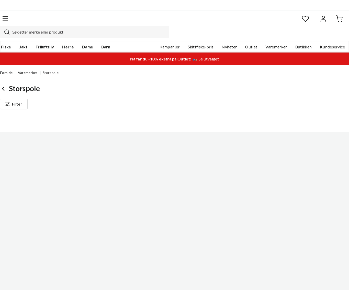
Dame (86, 36)
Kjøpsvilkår (320, 279)
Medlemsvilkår (158, 215)
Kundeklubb (156, 207)
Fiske (5, 36)
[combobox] (168, 22)
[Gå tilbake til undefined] (4, 78)
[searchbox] (173, 21)
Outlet (251, 36)
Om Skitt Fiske (158, 150)
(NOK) (11, 279)
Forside (6, 63)
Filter (13, 95)
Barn (104, 36)
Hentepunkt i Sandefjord (22, 166)
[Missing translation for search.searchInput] (89, 22)
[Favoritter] (299, 22)
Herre (67, 36)
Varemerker (276, 36)
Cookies (342, 279)
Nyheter (229, 36)
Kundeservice (332, 36)
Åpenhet (153, 199)
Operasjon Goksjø (161, 182)
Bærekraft (154, 191)
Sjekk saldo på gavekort (21, 174)
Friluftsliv (44, 36)
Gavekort (81, 158)
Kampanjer (170, 36)
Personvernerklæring (286, 279)
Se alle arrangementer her (168, 174)
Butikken (303, 36)
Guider (6, 158)
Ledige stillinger (159, 158)
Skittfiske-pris (200, 36)
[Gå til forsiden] (24, 21)
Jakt (22, 36)
